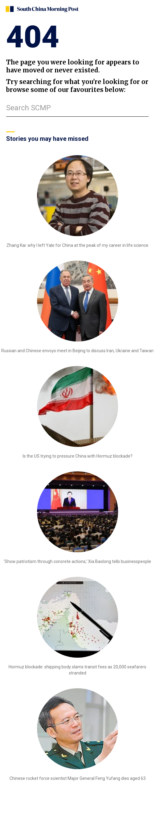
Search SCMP (28, 108)
